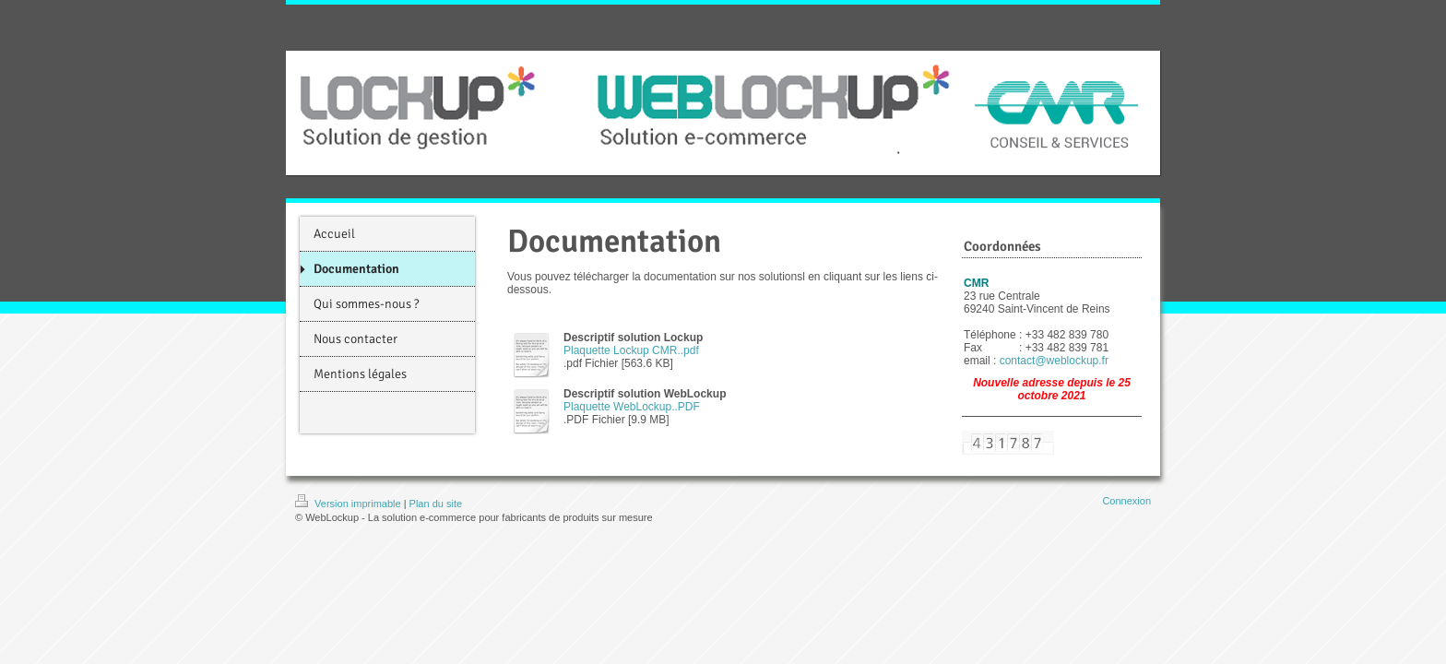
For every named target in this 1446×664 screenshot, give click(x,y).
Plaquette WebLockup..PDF (631, 406)
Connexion (1126, 500)
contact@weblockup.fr (1054, 360)
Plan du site (435, 503)
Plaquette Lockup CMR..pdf (631, 350)
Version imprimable (349, 503)
